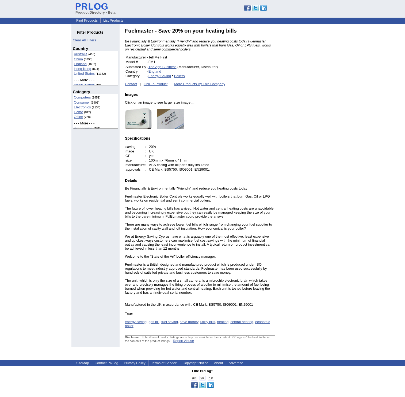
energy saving (136, 322)
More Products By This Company (199, 84)
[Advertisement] (310, 108)
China (78, 59)
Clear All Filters (84, 40)
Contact (131, 84)
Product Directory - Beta (95, 10)
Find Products (87, 20)
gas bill (153, 322)
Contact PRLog (106, 363)
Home (78, 112)
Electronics (82, 107)
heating (223, 322)
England (80, 64)
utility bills (207, 322)
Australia (80, 54)
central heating (241, 322)
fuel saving (169, 322)
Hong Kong (82, 69)
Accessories (83, 128)
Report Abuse (183, 341)
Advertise (236, 363)
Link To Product (155, 84)
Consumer (82, 102)
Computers (82, 97)
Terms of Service (164, 363)
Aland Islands (84, 85)
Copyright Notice (195, 363)
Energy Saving (159, 76)
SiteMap (82, 363)
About (218, 363)
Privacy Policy (135, 363)
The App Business (162, 67)
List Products (113, 20)
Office (78, 117)
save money (189, 322)
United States (84, 74)
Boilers (179, 76)
